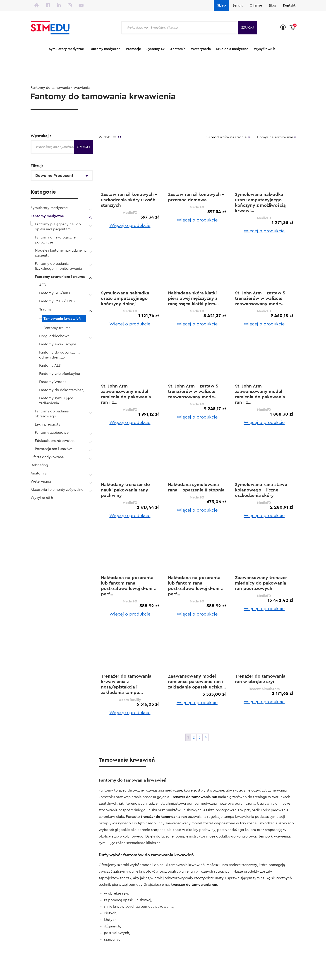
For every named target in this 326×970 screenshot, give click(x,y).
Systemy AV (155, 49)
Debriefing (39, 465)
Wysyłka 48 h (264, 49)
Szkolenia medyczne (232, 49)
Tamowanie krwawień (62, 318)
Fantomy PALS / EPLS (57, 301)
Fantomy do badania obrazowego (52, 413)
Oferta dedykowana (47, 457)
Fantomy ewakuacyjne (57, 344)
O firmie (256, 5)
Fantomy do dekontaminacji (62, 390)
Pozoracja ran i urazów (53, 449)
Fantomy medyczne (104, 49)
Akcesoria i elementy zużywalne (57, 489)
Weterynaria (201, 49)
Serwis (238, 5)
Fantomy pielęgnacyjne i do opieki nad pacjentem (58, 226)
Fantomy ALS (50, 365)
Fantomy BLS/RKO (54, 293)
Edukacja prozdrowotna (54, 441)
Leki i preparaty (47, 424)
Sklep (221, 5)
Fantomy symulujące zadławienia (56, 400)
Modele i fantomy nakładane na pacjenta (60, 253)
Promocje (133, 49)
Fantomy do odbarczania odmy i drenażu (59, 355)
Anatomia (177, 49)
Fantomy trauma (56, 328)
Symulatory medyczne (66, 49)
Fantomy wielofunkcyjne (59, 373)
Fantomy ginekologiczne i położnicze (56, 240)
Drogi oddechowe (54, 336)
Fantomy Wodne (53, 382)
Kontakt (289, 5)
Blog (272, 5)
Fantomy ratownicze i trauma (60, 277)
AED (42, 285)
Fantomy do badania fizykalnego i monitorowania (58, 266)
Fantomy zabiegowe (52, 432)
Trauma (45, 309)
